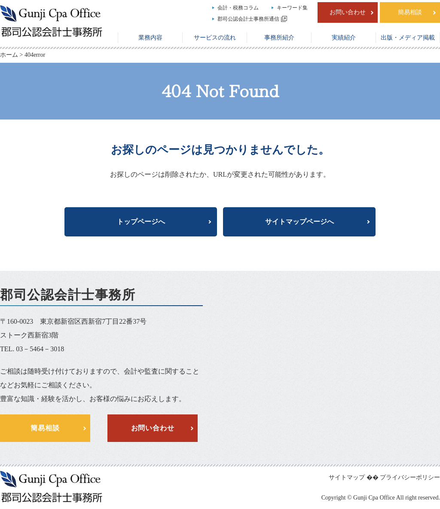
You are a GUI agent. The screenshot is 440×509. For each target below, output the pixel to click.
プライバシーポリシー (410, 477)
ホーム (9, 55)
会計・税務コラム (238, 8)
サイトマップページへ (299, 221)
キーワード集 (292, 8)
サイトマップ (347, 477)
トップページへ (141, 221)
